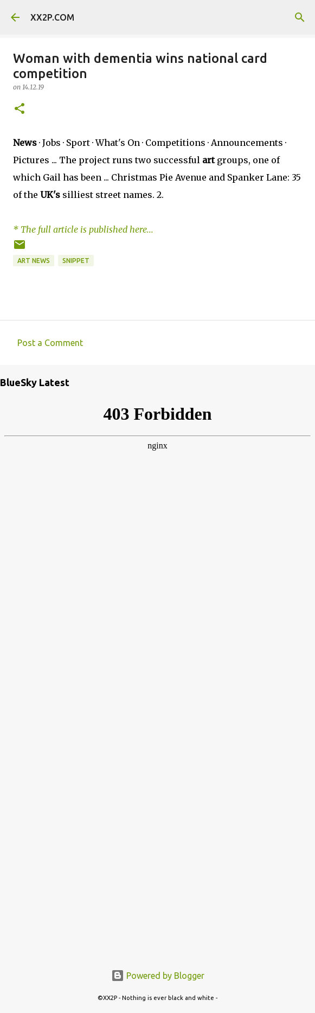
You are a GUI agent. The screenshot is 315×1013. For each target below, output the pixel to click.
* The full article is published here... (83, 229)
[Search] (299, 17)
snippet (75, 260)
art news (33, 260)
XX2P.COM (52, 17)
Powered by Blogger (157, 975)
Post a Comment (50, 343)
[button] (19, 109)
